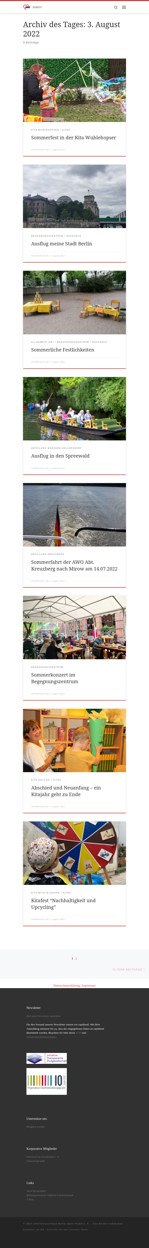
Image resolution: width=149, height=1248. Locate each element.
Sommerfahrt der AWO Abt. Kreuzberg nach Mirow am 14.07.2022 (74, 565)
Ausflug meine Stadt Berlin (61, 243)
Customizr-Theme (78, 1229)
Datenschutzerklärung (67, 985)
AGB (78, 1032)
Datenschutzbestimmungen (41, 1036)
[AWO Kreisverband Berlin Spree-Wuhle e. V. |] (33, 7)
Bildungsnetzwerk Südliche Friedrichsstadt (49, 1195)
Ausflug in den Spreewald (60, 456)
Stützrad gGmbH (35, 1160)
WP (42, 1229)
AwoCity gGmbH (36, 1190)
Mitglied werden (35, 1126)
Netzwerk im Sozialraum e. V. (42, 1156)
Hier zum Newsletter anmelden (43, 1016)
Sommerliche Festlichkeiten (62, 349)
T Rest (30, 1199)
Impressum (89, 985)
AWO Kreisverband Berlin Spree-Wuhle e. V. (61, 1223)
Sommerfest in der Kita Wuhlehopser (73, 137)
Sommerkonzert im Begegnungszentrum (54, 678)
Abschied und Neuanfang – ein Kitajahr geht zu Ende (66, 791)
